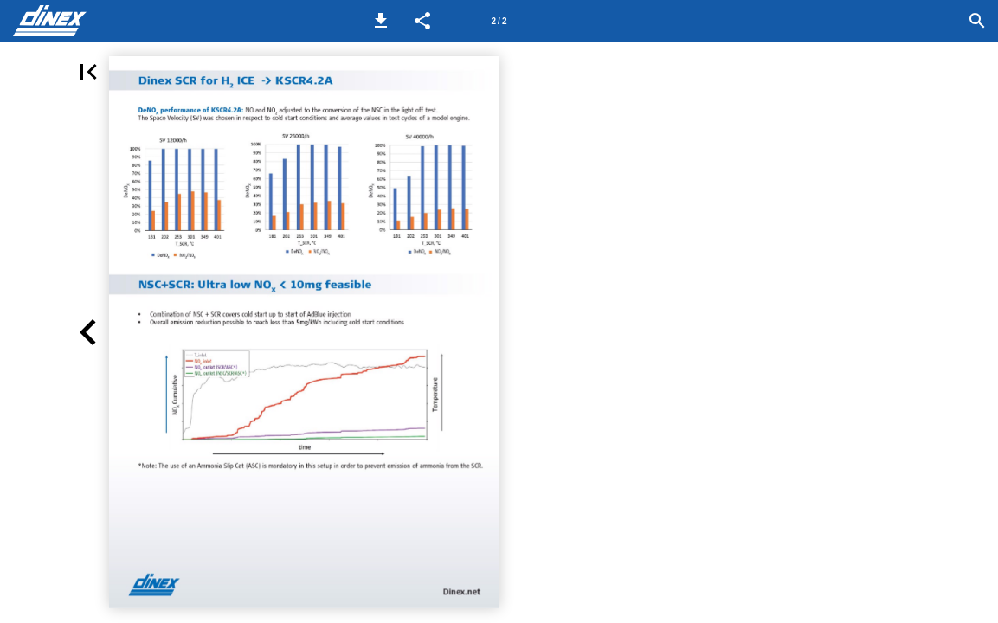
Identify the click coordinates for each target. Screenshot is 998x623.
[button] (381, 21)
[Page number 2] (499, 21)
